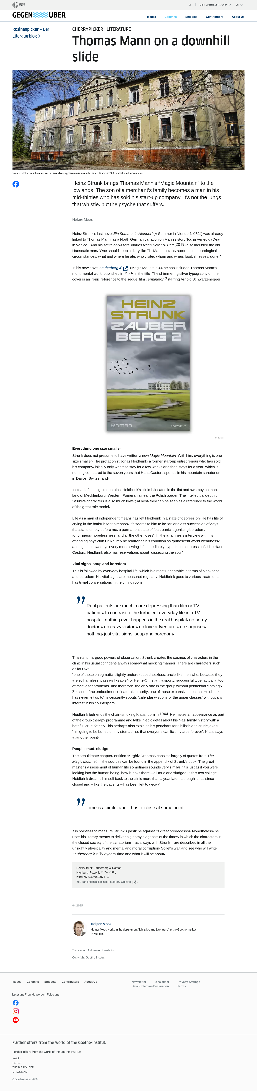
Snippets (191, 16)
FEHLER (17, 1062)
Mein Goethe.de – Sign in (215, 4)
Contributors (214, 16)
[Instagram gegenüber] (70, 1012)
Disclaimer (162, 982)
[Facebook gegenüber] (70, 1003)
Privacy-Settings (189, 982)
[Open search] (190, 4)
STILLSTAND (19, 1071)
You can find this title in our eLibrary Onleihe (103, 882)
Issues (151, 16)
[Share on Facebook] (15, 184)
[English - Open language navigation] (239, 5)
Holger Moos (101, 924)
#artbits (16, 1058)
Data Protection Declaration (150, 986)
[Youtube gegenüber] (70, 1020)
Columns (171, 16)
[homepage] (18, 5)
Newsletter (139, 982)
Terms (181, 986)
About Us (238, 16)
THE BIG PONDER (23, 1067)
